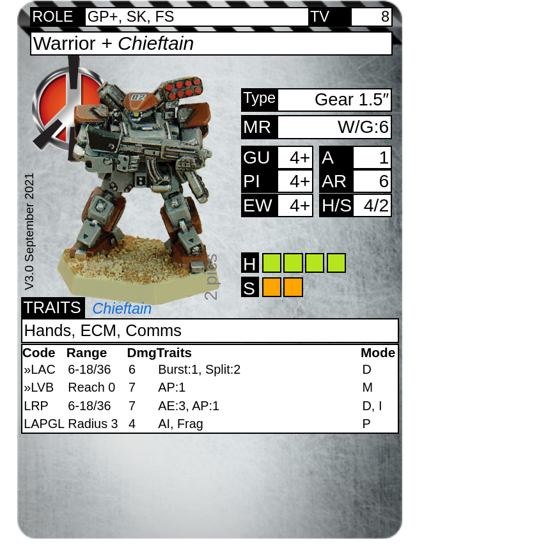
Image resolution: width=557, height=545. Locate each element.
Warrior (113, 43)
